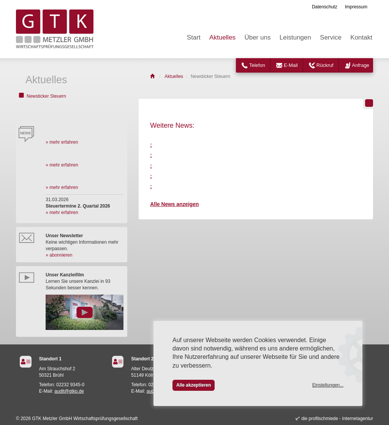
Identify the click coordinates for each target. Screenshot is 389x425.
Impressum (356, 7)
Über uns (257, 37)
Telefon (257, 65)
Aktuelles (222, 37)
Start (194, 37)
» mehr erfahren (62, 142)
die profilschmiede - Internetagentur (337, 418)
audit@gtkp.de (69, 391)
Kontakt (361, 37)
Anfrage (361, 65)
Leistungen (295, 37)
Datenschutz (324, 7)
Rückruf (325, 65)
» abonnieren (59, 255)
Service (331, 37)
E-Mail (291, 65)
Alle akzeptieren (193, 385)
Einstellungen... (327, 385)
